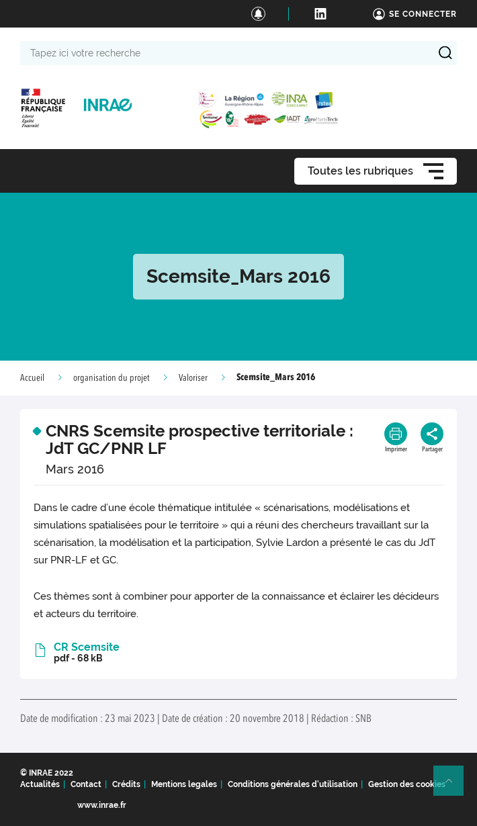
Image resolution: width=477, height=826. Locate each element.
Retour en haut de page (454, 786)
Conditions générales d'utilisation (292, 784)
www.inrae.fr (101, 805)
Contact (86, 784)
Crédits (126, 784)
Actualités (40, 784)
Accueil (32, 378)
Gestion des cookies (406, 784)
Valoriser (193, 378)
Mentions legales (184, 784)
